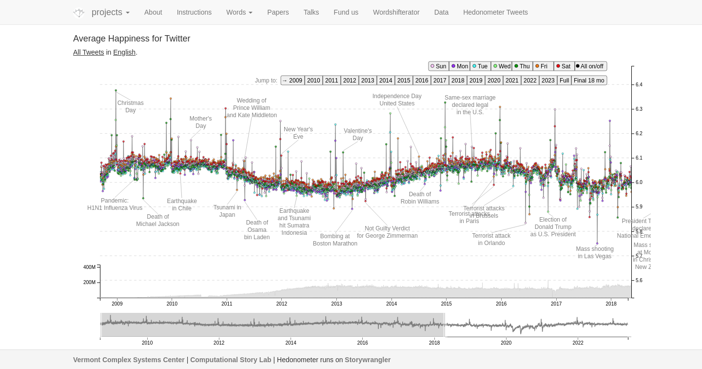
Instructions (194, 12)
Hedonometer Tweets (495, 12)
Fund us (346, 12)
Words (239, 12)
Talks (311, 12)
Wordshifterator (396, 12)
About (153, 12)
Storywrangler (367, 360)
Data (441, 12)
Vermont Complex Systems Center (129, 360)
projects (111, 12)
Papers (278, 12)
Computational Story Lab (230, 360)
